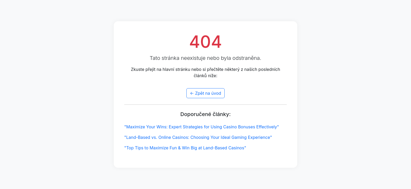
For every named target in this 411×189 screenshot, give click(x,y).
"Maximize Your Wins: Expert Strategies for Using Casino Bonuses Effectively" (201, 126)
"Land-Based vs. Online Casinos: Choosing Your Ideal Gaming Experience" (198, 137)
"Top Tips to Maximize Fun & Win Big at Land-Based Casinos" (185, 147)
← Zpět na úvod (205, 93)
